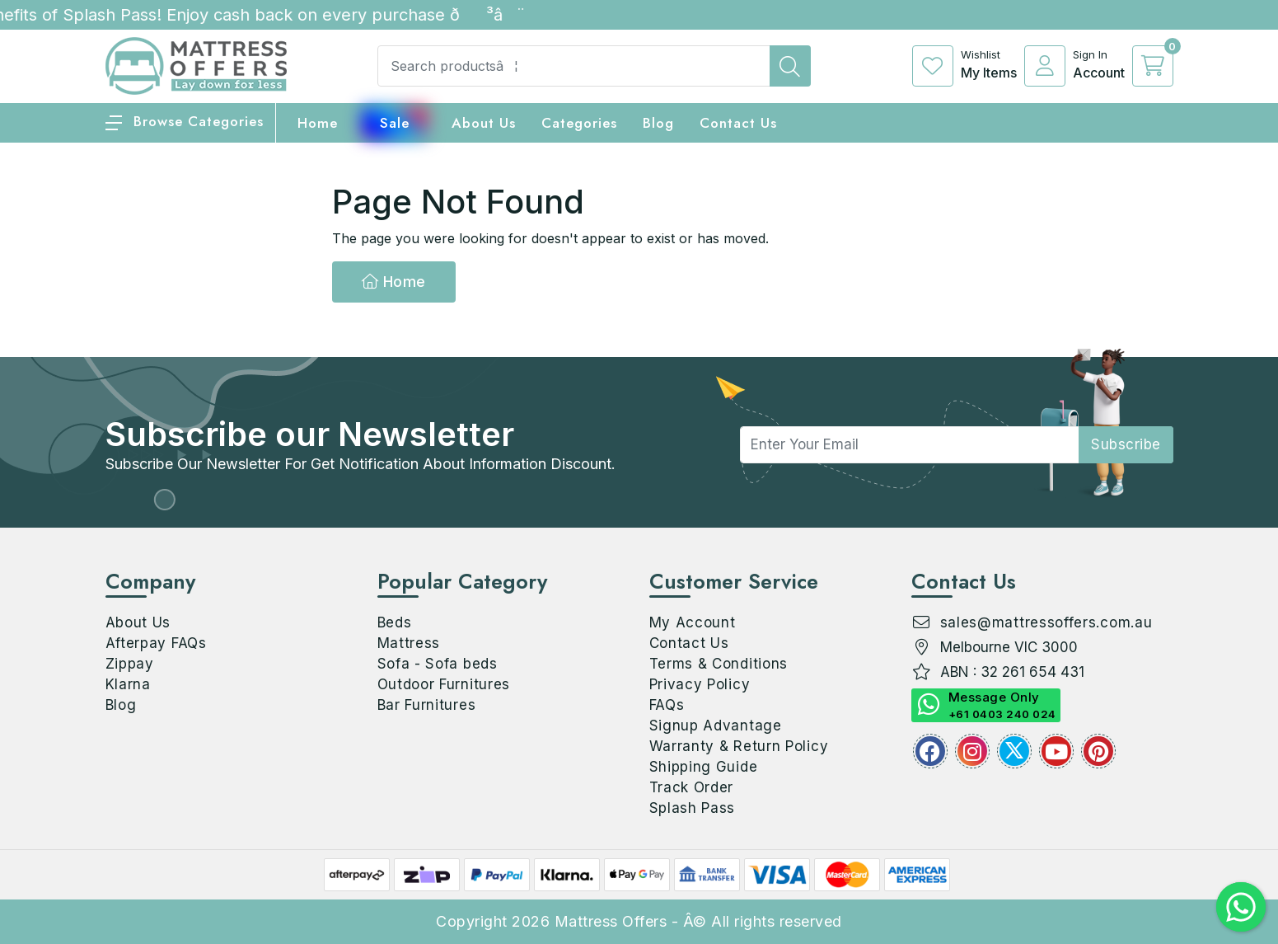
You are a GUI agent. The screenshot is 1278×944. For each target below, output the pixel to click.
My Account (692, 622)
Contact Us (738, 123)
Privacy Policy (700, 684)
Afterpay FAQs (156, 643)
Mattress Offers (611, 921)
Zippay (129, 663)
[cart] (1152, 66)
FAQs (667, 705)
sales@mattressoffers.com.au (1046, 622)
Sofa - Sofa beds (437, 663)
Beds (394, 622)
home (317, 123)
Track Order (691, 787)
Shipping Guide (703, 766)
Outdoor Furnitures (444, 684)
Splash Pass (692, 808)
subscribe (1126, 444)
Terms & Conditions (719, 663)
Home (394, 281)
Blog (121, 705)
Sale (395, 123)
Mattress (409, 643)
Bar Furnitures (426, 705)
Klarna (128, 684)
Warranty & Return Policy (739, 746)
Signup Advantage (715, 725)
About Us (484, 123)
